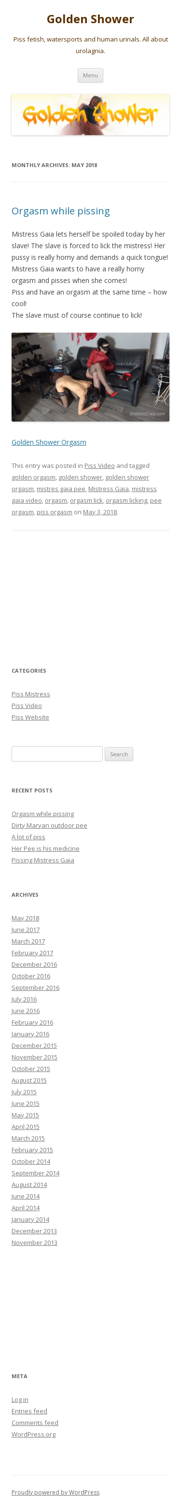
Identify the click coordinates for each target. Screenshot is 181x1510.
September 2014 (35, 1173)
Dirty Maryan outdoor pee (49, 825)
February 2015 (32, 1149)
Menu (90, 75)
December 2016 (34, 964)
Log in (20, 1399)
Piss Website (30, 717)
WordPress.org (34, 1434)
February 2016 (32, 1022)
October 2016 (31, 976)
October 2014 (31, 1161)
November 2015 (34, 1057)
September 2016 (35, 987)
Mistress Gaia (108, 488)
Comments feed (35, 1422)
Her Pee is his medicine (46, 848)
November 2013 (34, 1242)
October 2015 (31, 1068)
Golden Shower (90, 19)
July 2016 (24, 999)
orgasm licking (126, 500)
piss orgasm (54, 512)
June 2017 (26, 929)
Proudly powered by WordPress (55, 1492)
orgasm (56, 500)
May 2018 (25, 918)
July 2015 (24, 1091)
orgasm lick (86, 500)
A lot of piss (28, 837)
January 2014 (30, 1219)
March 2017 (28, 941)
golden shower (80, 477)
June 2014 (26, 1196)
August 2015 (29, 1080)
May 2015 (25, 1115)
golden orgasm (34, 477)
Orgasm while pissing (61, 210)
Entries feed (29, 1411)
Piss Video (99, 465)
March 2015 (28, 1138)
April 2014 (26, 1207)
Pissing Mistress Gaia (43, 860)
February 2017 (32, 952)
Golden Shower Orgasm (49, 442)
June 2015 (26, 1103)
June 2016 (26, 1010)
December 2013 (34, 1231)
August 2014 (29, 1184)
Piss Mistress (31, 694)
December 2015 (34, 1045)
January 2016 (30, 1034)
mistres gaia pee (61, 488)
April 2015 (26, 1126)
